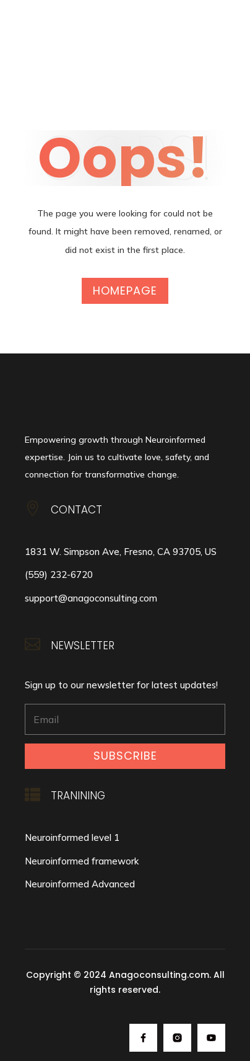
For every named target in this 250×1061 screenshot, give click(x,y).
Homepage (125, 290)
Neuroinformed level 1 (72, 837)
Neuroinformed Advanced (80, 884)
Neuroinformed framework (82, 861)
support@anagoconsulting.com (91, 598)
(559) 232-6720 (59, 574)
